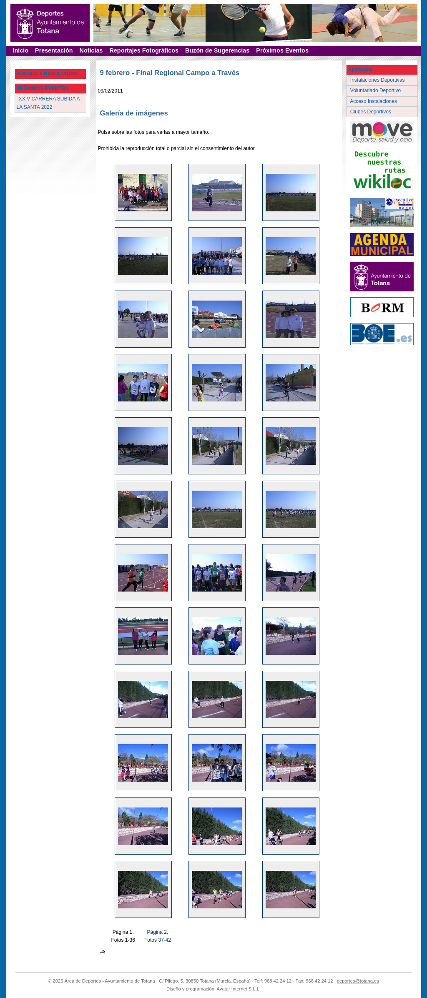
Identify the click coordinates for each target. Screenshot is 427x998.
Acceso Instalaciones (374, 101)
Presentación (54, 50)
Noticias (91, 50)
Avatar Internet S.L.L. (239, 988)
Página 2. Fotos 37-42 (157, 936)
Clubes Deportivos (371, 112)
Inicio (21, 50)
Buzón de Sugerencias (217, 50)
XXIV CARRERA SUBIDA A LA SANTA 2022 (48, 103)
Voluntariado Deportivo (376, 90)
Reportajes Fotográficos (143, 50)
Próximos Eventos (282, 50)
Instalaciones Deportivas (378, 80)
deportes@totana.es (358, 980)
